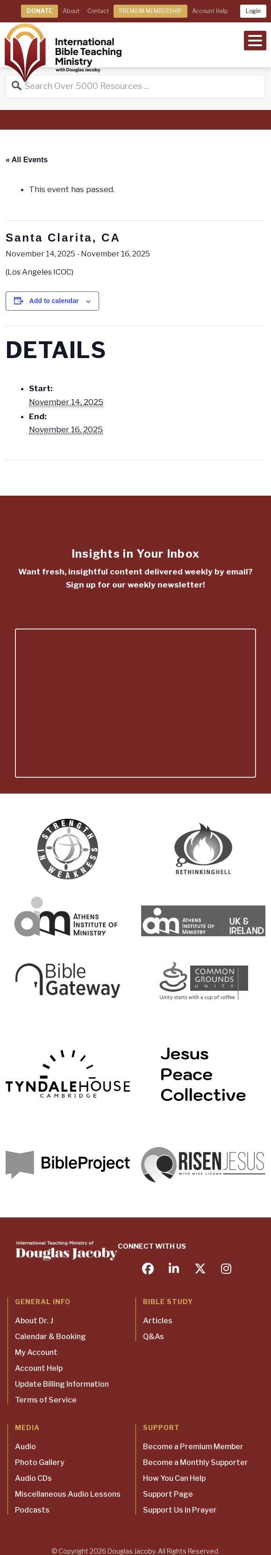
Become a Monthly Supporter (195, 1462)
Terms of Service (46, 1400)
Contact (98, 10)
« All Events (27, 160)
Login (253, 10)
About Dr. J (34, 1320)
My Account (36, 1352)
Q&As (153, 1336)
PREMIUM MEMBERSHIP (150, 10)
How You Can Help (174, 1478)
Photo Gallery (39, 1462)
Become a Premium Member (193, 1446)
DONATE (39, 10)
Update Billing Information (62, 1384)
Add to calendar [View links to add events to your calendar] (54, 300)
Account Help (210, 10)
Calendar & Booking (50, 1336)
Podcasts (32, 1510)
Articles (157, 1320)
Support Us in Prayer (180, 1510)
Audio (25, 1446)
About (71, 10)
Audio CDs (33, 1478)
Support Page (168, 1494)
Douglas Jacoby (131, 1551)
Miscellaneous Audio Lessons (68, 1494)
